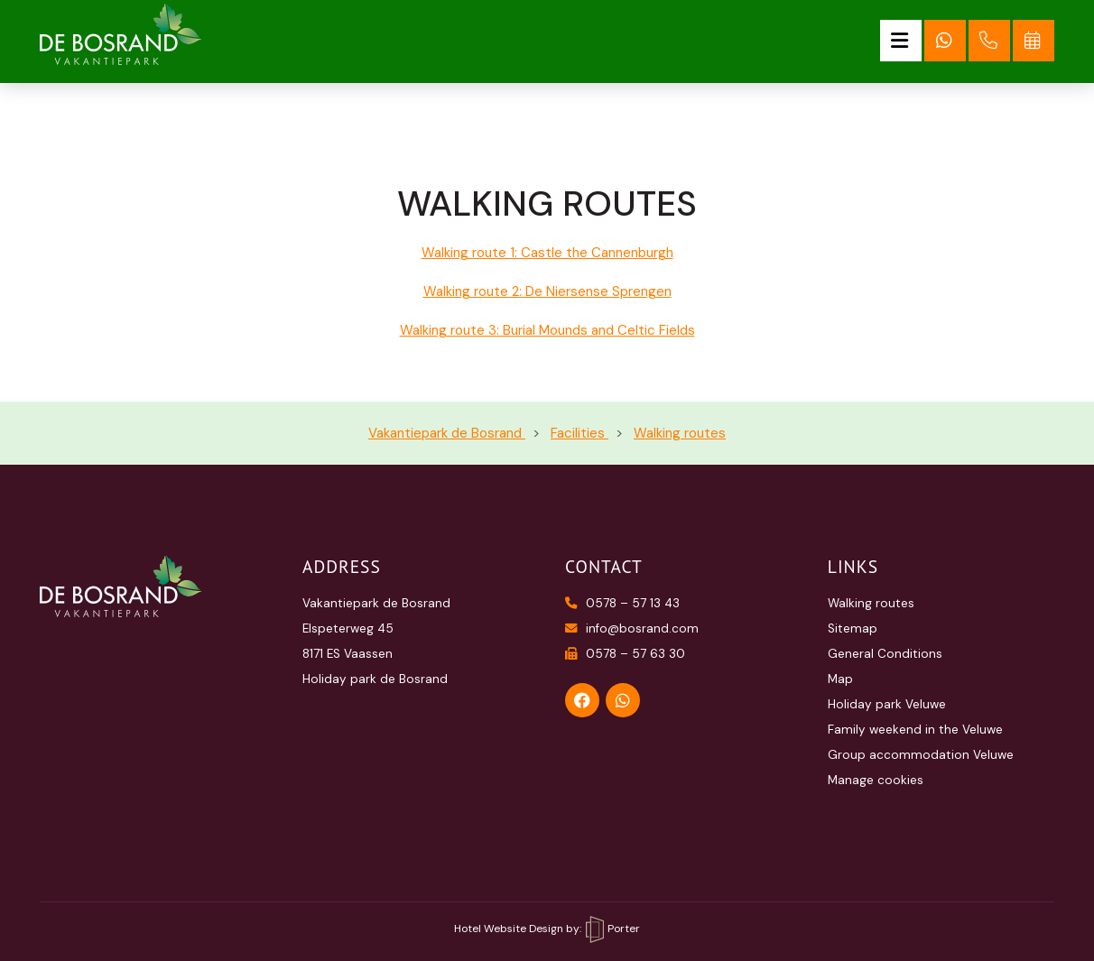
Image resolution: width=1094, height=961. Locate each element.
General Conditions (885, 653)
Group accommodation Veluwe (921, 754)
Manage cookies (875, 780)
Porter (613, 928)
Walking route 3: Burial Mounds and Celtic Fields (547, 330)
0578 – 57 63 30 (625, 653)
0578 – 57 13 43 (622, 603)
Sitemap (852, 628)
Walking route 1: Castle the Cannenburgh (547, 253)
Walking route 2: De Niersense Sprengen (547, 291)
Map (840, 679)
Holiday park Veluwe (887, 704)
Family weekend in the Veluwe (915, 729)
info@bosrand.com (632, 628)
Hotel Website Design (508, 928)
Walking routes (871, 603)
